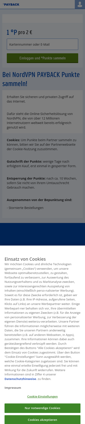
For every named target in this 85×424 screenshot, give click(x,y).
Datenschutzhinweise (20, 380)
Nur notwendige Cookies (42, 410)
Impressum (13, 389)
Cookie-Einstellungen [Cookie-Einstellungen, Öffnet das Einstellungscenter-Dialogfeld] (42, 398)
